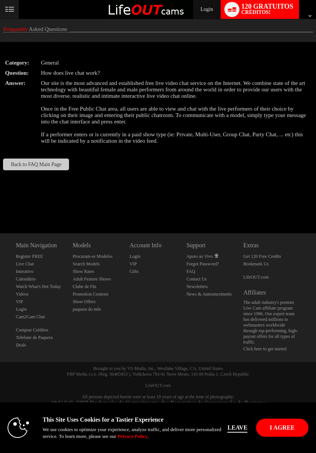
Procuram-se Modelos (93, 256)
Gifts (134, 271)
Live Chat (25, 264)
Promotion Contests (91, 294)
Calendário (26, 279)
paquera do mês (87, 309)
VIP (19, 301)
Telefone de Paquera (34, 337)
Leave (239, 427)
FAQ (190, 271)
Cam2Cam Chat (30, 316)
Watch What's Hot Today (38, 286)
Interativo (25, 271)
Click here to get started (265, 348)
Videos (22, 294)
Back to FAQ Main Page (36, 164)
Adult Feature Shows (92, 279)
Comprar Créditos (32, 330)
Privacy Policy (132, 436)
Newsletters (197, 286)
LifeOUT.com (255, 277)
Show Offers (84, 301)
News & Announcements (209, 294)
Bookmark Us (255, 264)
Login (207, 9)
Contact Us (196, 279)
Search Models (86, 264)
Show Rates (83, 271)
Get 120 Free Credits (262, 256)
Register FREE (29, 256)
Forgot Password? (202, 264)
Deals (21, 345)
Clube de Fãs (85, 286)
